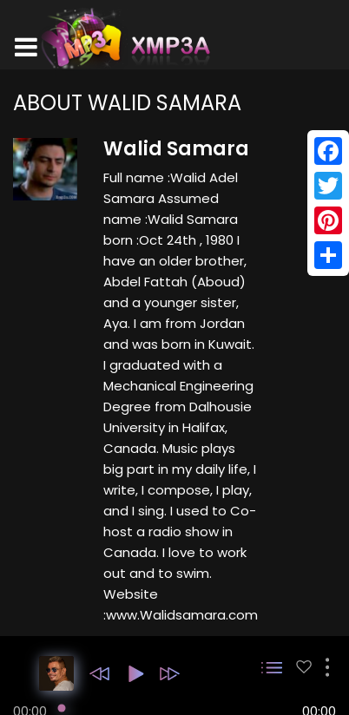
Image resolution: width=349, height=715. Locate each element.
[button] (99, 673)
